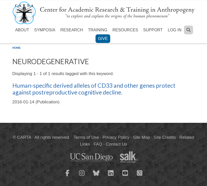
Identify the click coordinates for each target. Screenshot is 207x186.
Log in (174, 30)
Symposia (44, 30)
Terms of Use (86, 137)
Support (153, 30)
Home (16, 47)
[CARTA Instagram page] (82, 176)
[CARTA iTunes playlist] (139, 172)
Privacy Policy (116, 137)
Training (97, 30)
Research (71, 30)
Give (103, 38)
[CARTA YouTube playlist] (125, 176)
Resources (125, 30)
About (22, 30)
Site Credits (165, 137)
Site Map (141, 137)
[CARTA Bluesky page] (96, 176)
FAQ (97, 144)
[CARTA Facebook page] (67, 176)
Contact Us (116, 144)
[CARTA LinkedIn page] (110, 176)
